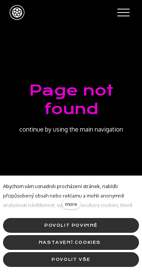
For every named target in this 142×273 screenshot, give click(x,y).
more (71, 204)
